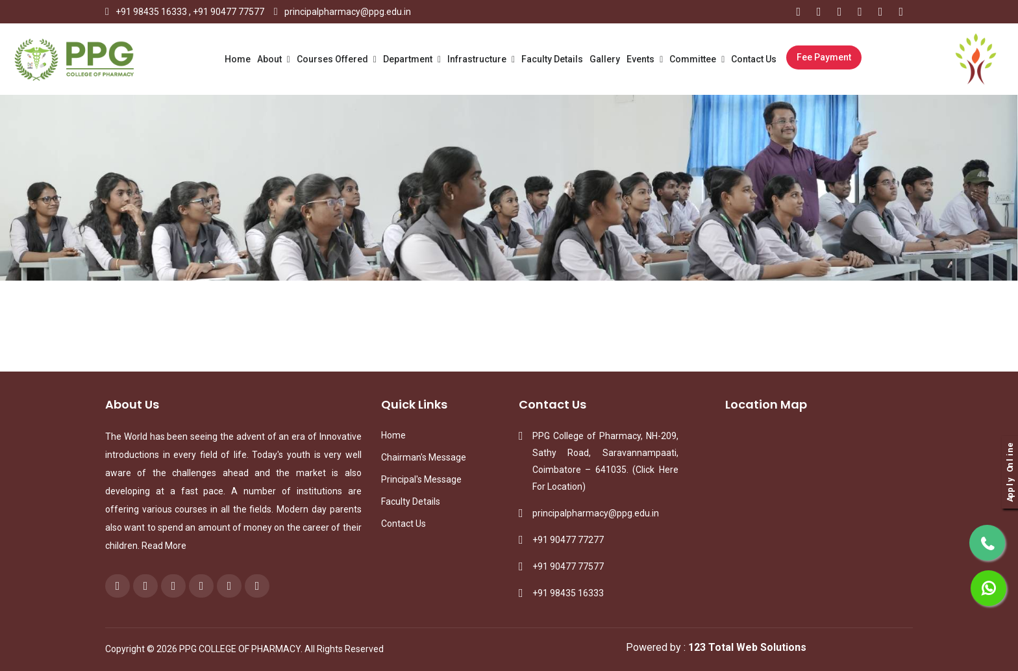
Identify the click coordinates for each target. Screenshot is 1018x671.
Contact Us (753, 59)
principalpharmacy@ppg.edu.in (347, 11)
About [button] (270, 59)
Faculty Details (552, 59)
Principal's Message (421, 479)
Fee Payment (824, 57)
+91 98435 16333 (151, 11)
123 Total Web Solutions (747, 647)
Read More (164, 545)
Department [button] (408, 59)
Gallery (605, 59)
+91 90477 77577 (228, 11)
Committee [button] (693, 59)
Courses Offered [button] (333, 59)
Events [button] (641, 59)
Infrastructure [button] (477, 59)
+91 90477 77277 (568, 540)
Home (238, 59)
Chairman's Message (423, 457)
